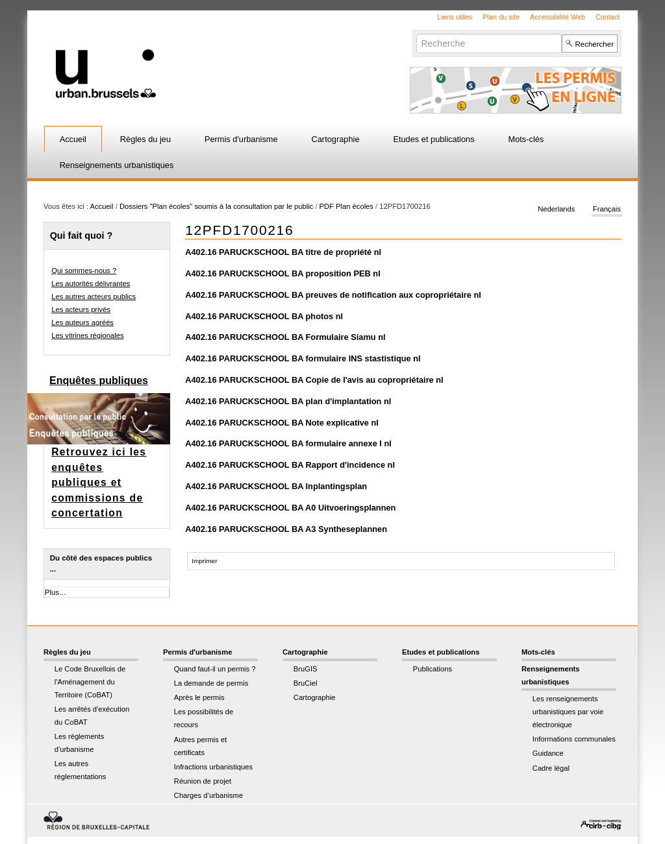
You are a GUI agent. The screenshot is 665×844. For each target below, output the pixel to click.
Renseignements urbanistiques (117, 165)
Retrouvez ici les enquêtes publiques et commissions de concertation (98, 482)
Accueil (73, 139)
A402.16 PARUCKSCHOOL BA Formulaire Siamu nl (285, 337)
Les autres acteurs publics (93, 296)
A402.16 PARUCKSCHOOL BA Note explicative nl (282, 423)
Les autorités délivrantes (90, 283)
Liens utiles (454, 17)
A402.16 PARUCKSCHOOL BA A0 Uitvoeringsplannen (290, 507)
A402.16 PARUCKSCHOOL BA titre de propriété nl (283, 252)
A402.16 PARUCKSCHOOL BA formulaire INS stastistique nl (302, 358)
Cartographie (336, 139)
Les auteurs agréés (82, 322)
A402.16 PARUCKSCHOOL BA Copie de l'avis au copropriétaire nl (314, 380)
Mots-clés (526, 139)
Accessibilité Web (557, 17)
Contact (608, 17)
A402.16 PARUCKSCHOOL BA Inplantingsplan (276, 486)
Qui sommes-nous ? (83, 270)
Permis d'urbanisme (241, 139)
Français (607, 209)
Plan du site (501, 17)
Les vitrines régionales (87, 335)
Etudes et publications (433, 139)
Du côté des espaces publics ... (101, 563)
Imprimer (204, 560)
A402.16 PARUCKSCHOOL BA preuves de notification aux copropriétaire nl (333, 295)
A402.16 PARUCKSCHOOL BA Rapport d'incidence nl (290, 465)
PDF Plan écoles (346, 206)
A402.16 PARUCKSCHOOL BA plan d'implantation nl (288, 401)
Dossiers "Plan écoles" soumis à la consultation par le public (216, 206)
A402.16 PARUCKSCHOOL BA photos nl (264, 316)
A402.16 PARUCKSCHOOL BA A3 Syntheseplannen (286, 529)
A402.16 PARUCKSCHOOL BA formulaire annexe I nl (288, 443)
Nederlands (556, 209)
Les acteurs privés (80, 309)
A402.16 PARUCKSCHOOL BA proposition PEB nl (283, 273)
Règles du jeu (145, 139)
